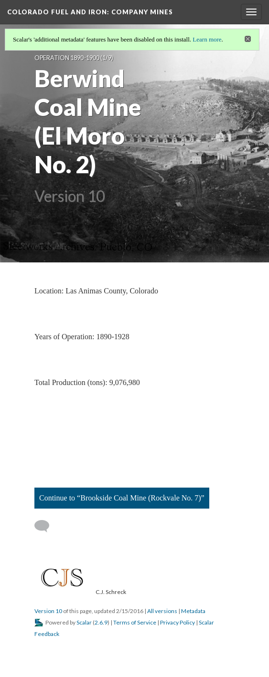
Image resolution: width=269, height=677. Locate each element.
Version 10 (48, 611)
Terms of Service (134, 622)
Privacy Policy (177, 622)
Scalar (84, 622)
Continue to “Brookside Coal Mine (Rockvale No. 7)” (121, 498)
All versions (162, 611)
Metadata (193, 611)
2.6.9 (101, 622)
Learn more (207, 39)
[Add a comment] (46, 526)
